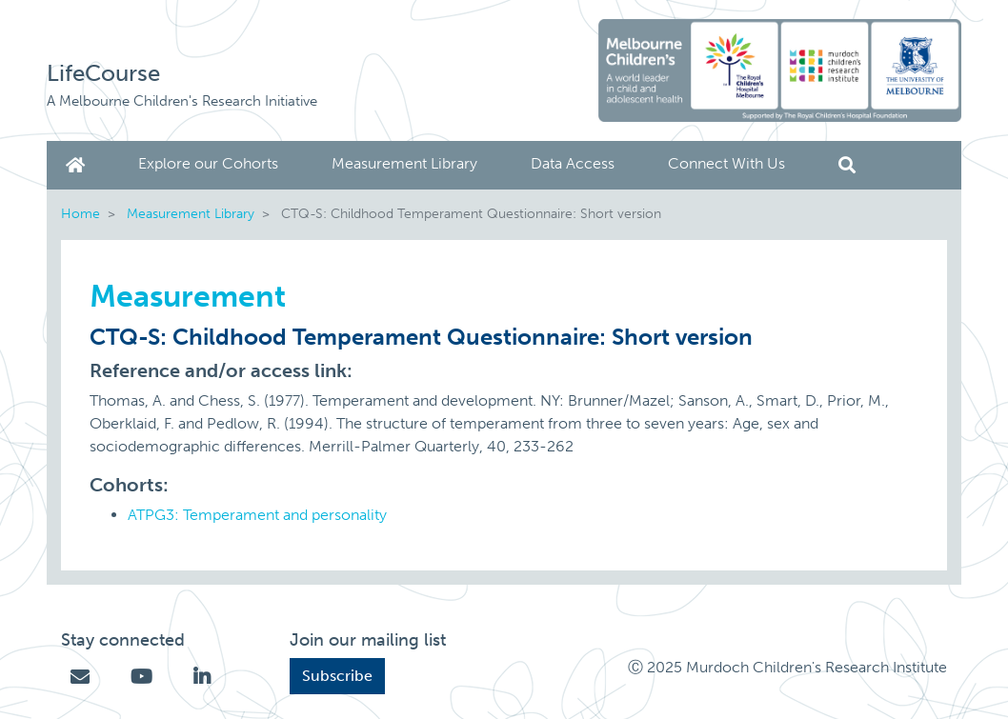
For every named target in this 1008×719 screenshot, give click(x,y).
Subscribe (337, 676)
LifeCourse (103, 73)
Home (79, 165)
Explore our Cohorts (208, 163)
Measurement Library (404, 163)
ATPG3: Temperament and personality (257, 515)
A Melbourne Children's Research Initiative (182, 101)
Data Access (573, 163)
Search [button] (847, 165)
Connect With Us (726, 163)
